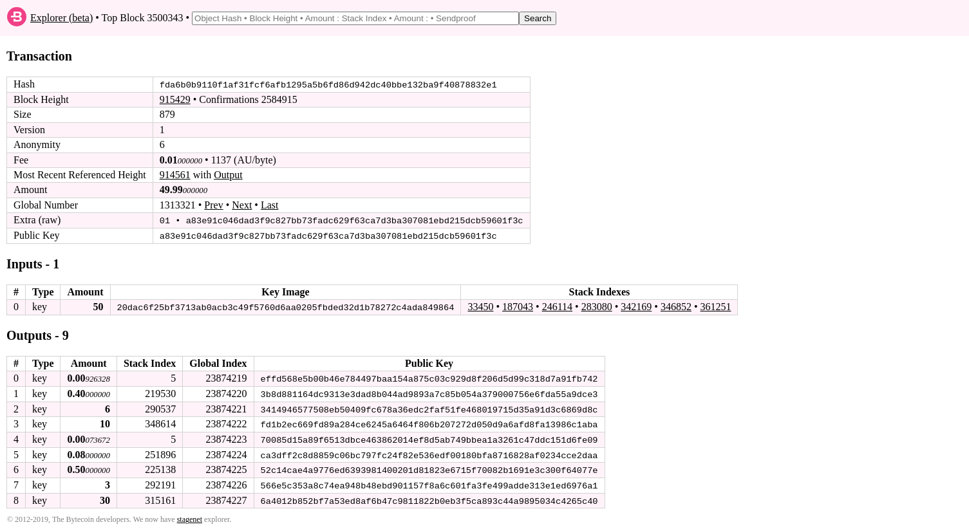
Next (242, 205)
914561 (175, 174)
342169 (636, 306)
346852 (676, 306)
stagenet (189, 516)
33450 (480, 306)
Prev (213, 205)
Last (270, 205)
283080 (596, 306)
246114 (557, 306)
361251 (715, 306)
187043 (517, 306)
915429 (175, 99)
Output (228, 174)
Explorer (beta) (61, 17)
